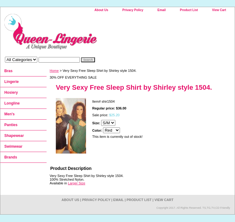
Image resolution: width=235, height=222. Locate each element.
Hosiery (11, 92)
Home (54, 70)
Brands (10, 157)
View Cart (219, 10)
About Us (101, 10)
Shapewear (14, 136)
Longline (12, 103)
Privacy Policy (132, 10)
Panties (11, 125)
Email (162, 10)
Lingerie (11, 82)
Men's (9, 114)
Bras (8, 71)
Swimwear (13, 146)
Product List (189, 10)
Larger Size (76, 183)
